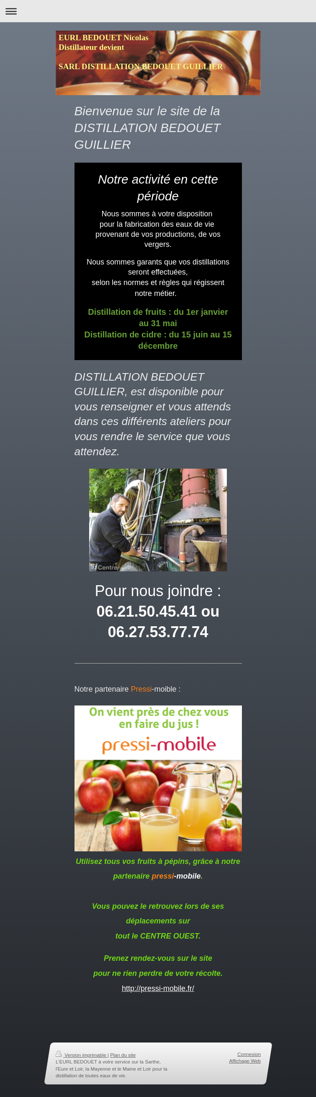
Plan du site (123, 1055)
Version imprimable (82, 1055)
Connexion (249, 1054)
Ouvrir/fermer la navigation (158, 11)
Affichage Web (245, 1061)
